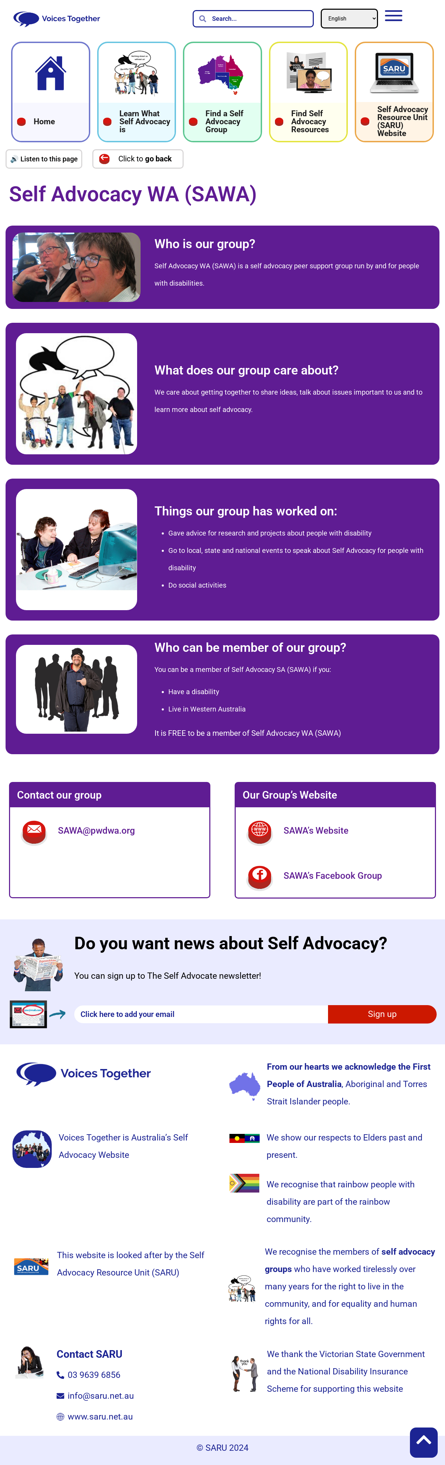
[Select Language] (349, 18)
